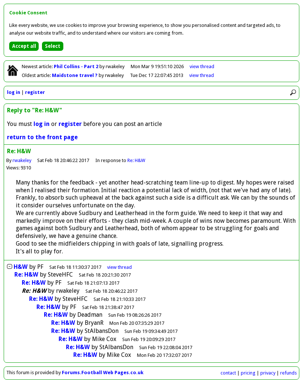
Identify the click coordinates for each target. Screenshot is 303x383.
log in (13, 92)
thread (119, 267)
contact (228, 373)
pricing (248, 373)
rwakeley (22, 160)
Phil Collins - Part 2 (76, 66)
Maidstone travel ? (75, 75)
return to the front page (42, 137)
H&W (21, 266)
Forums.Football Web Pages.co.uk (103, 372)
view (202, 66)
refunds (288, 373)
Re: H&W (136, 160)
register (35, 92)
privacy (267, 373)
